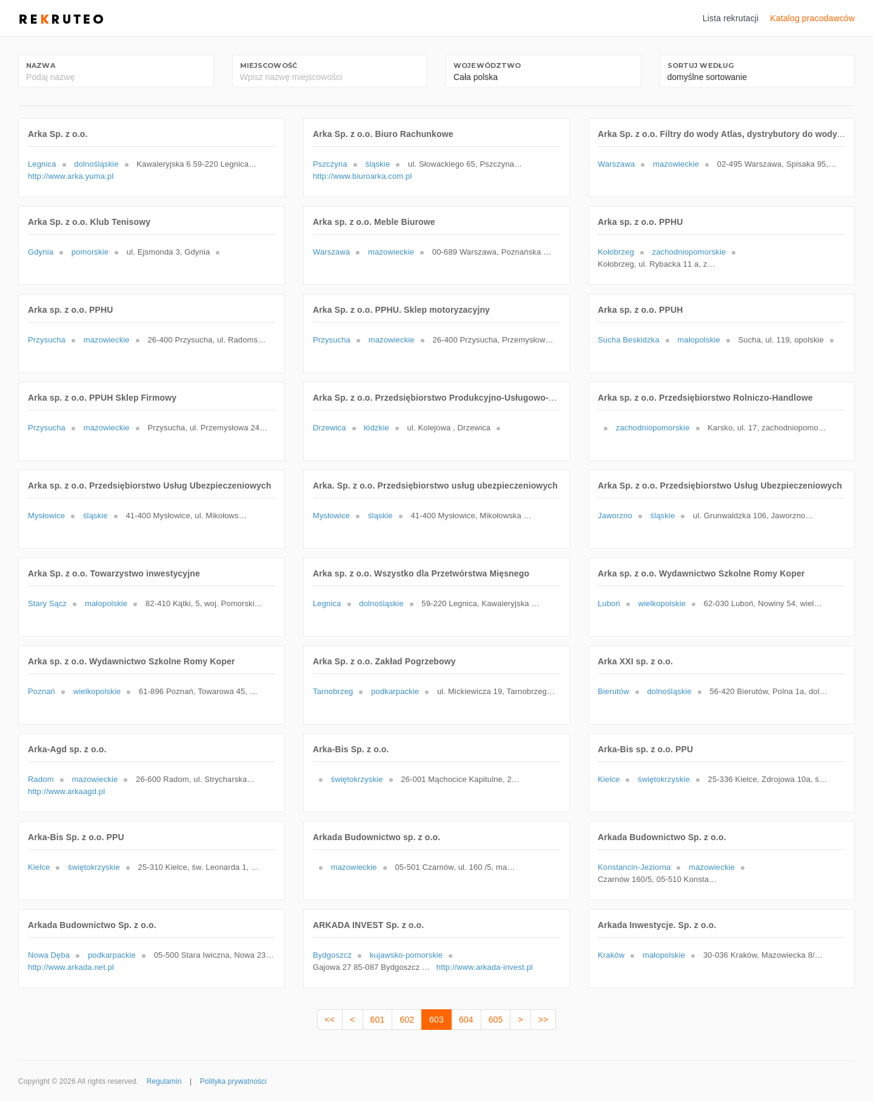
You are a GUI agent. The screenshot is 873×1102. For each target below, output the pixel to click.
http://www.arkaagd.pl (66, 791)
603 (436, 1019)
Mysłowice (46, 515)
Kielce (609, 779)
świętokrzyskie (357, 779)
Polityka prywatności (233, 1081)
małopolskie (699, 339)
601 (377, 1019)
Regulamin (164, 1081)
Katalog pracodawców (812, 18)
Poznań (41, 691)
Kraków (611, 955)
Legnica (42, 164)
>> (543, 1019)
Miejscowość (269, 65)
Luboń (609, 603)
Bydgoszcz (332, 955)
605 (496, 1019)
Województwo (487, 65)
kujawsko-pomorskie (406, 955)
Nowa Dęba (49, 955)
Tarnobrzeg (333, 691)
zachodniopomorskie (689, 251)
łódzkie (376, 427)
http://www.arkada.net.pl (71, 967)
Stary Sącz (47, 603)
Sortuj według (700, 65)
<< (330, 1019)
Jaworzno (615, 515)
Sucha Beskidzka (629, 339)
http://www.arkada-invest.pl (484, 967)
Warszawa (616, 164)
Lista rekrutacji (731, 18)
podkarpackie (395, 691)
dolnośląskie (96, 164)
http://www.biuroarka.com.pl (362, 176)
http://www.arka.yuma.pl (70, 176)
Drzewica (329, 427)
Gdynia (40, 251)
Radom (41, 779)
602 (407, 1019)
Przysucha (46, 339)
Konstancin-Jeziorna (634, 867)
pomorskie (90, 251)
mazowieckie (676, 164)
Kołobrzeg (616, 251)
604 (466, 1019)
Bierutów (613, 691)
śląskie (378, 164)
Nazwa (40, 65)
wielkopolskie (662, 603)
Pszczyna (330, 164)
